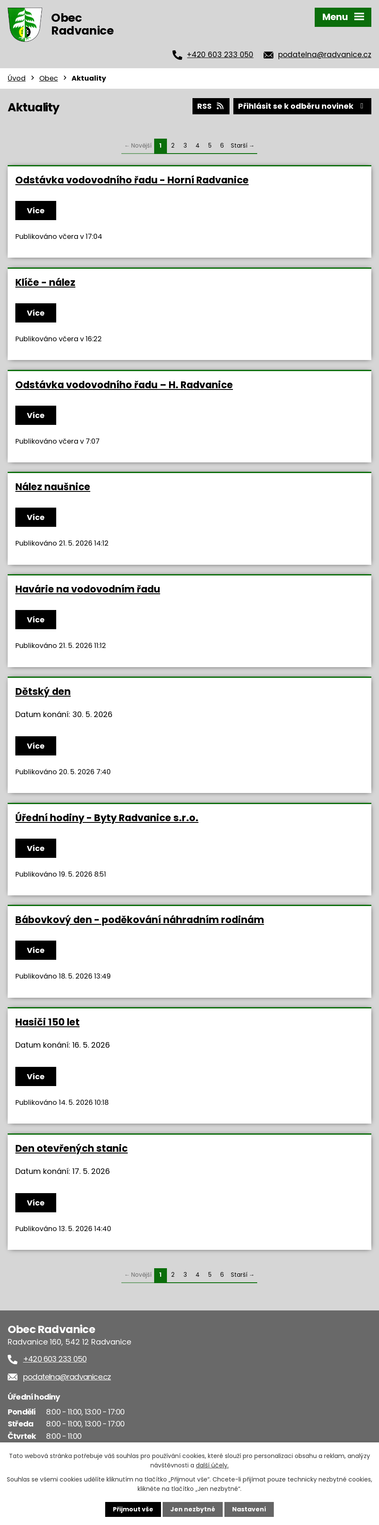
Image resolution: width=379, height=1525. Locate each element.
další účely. (212, 1465)
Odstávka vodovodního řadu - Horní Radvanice (132, 180)
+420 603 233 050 (220, 54)
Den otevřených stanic (71, 1148)
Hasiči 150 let (47, 1022)
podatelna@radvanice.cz (324, 54)
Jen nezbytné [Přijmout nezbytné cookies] (192, 1509)
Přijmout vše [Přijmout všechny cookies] (133, 1509)
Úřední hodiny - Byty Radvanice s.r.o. (106, 818)
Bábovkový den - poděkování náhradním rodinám (139, 920)
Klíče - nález (45, 282)
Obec (48, 78)
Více (36, 210)
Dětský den (43, 691)
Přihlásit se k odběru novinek (302, 106)
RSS (211, 106)
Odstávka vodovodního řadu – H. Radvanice (124, 385)
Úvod (17, 78)
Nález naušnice (52, 487)
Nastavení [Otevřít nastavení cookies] (249, 1509)
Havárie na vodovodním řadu (87, 589)
